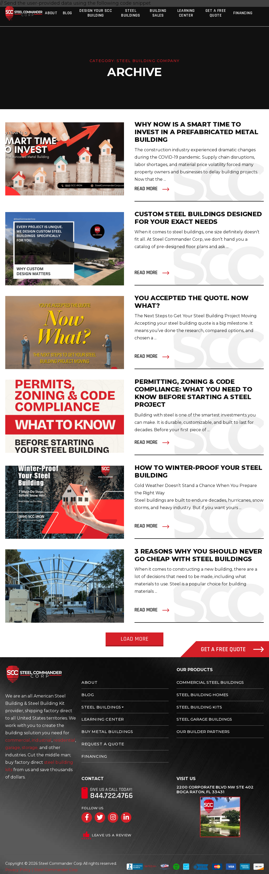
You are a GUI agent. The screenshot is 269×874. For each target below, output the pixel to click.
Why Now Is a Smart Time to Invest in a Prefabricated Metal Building (196, 131)
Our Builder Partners (203, 731)
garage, (13, 747)
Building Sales (159, 13)
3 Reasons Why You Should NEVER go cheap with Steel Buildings (198, 555)
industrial (41, 740)
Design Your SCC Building (96, 13)
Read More (146, 188)
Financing (244, 13)
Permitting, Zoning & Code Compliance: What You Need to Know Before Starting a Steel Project (193, 393)
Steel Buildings (131, 13)
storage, (30, 747)
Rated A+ (141, 866)
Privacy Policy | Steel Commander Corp (41, 869)
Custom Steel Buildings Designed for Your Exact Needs (198, 217)
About (51, 13)
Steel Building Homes (202, 694)
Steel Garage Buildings (204, 719)
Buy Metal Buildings (107, 731)
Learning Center (187, 13)
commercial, (18, 740)
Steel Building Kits (199, 707)
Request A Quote (102, 743)
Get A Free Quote (216, 13)
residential (64, 740)
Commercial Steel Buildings (210, 682)
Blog (67, 13)
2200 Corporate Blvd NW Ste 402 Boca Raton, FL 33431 (215, 789)
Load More (134, 639)
